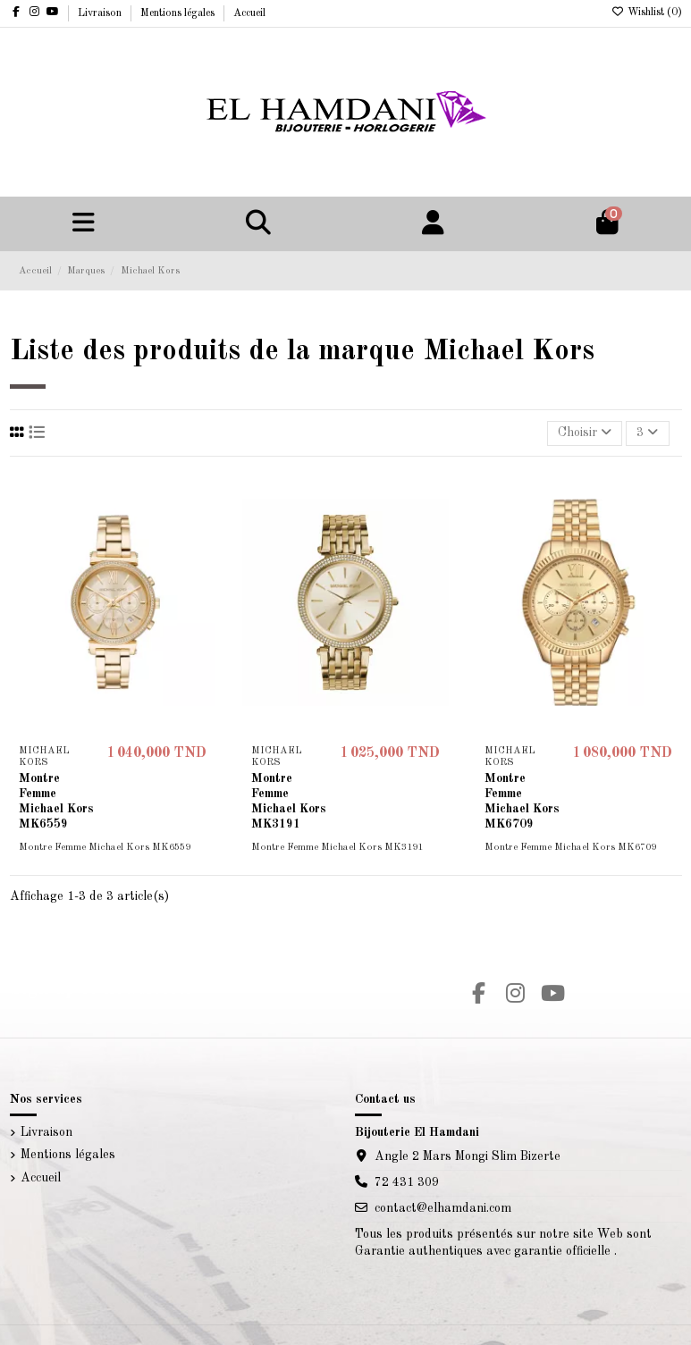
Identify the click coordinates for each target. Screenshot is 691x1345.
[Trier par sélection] (584, 434)
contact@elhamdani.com (443, 1208)
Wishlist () (646, 12)
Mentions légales (178, 13)
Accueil (249, 13)
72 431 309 (407, 1182)
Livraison (101, 13)
